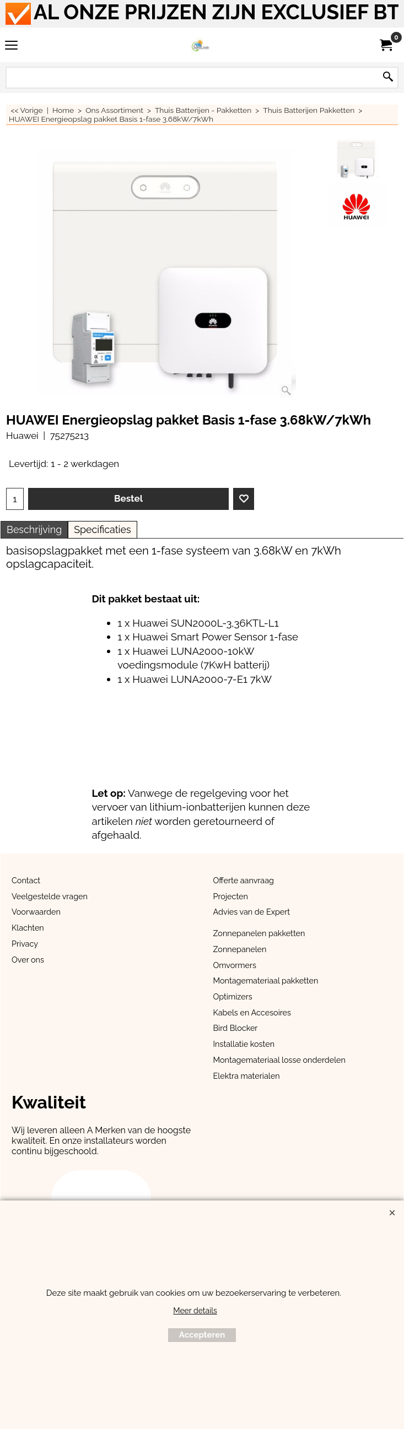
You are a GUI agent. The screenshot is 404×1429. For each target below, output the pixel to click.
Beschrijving (34, 529)
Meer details (195, 1310)
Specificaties (102, 529)
